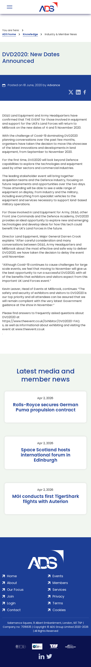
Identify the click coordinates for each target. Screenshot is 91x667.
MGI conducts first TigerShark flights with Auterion (45, 499)
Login (11, 603)
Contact (14, 610)
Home (12, 576)
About (12, 583)
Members (60, 583)
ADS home (9, 34)
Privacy (58, 596)
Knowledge (30, 34)
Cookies (59, 610)
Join (10, 596)
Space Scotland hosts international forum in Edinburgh (45, 455)
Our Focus (15, 589)
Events (57, 576)
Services (59, 589)
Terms (57, 603)
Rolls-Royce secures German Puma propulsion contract (45, 407)
